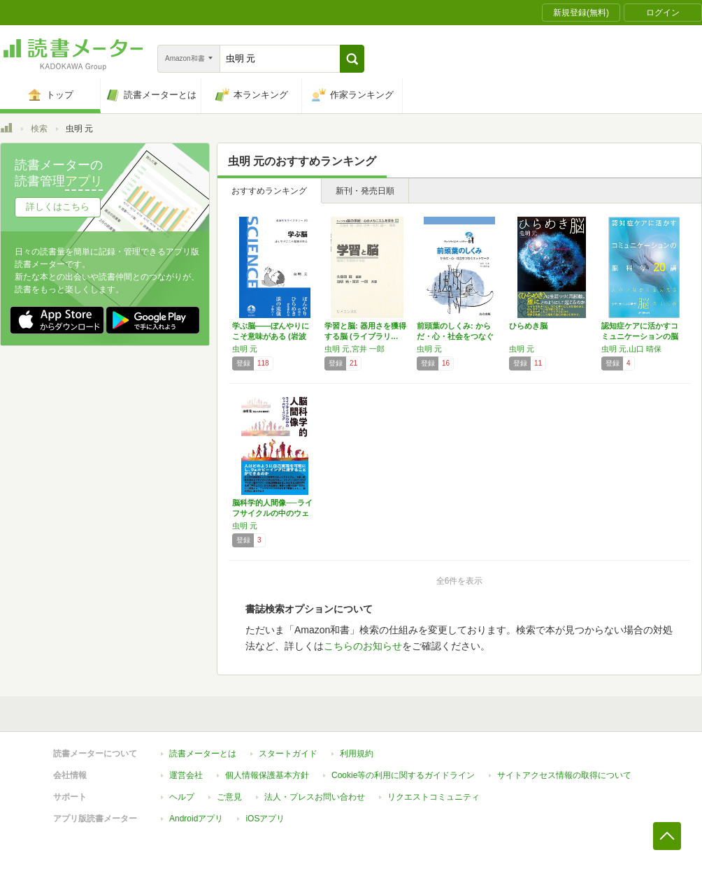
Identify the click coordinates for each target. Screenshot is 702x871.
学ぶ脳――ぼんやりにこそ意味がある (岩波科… (270, 336)
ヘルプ (181, 797)
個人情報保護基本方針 (267, 775)
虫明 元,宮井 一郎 (354, 349)
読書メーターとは (202, 753)
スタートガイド (288, 753)
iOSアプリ (265, 818)
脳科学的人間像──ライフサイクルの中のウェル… (272, 513)
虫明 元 (244, 349)
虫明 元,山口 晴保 (631, 349)
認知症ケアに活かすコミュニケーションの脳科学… (639, 336)
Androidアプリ (196, 818)
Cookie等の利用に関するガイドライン (403, 775)
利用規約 (356, 753)
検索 (39, 129)
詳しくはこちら (57, 206)
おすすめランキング (269, 191)
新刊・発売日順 (365, 191)
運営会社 (186, 775)
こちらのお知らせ (363, 646)
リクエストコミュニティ (433, 797)
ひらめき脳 (528, 326)
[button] (352, 59)
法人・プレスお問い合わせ (314, 797)
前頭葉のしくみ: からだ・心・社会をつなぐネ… (455, 336)
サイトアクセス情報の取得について (564, 775)
